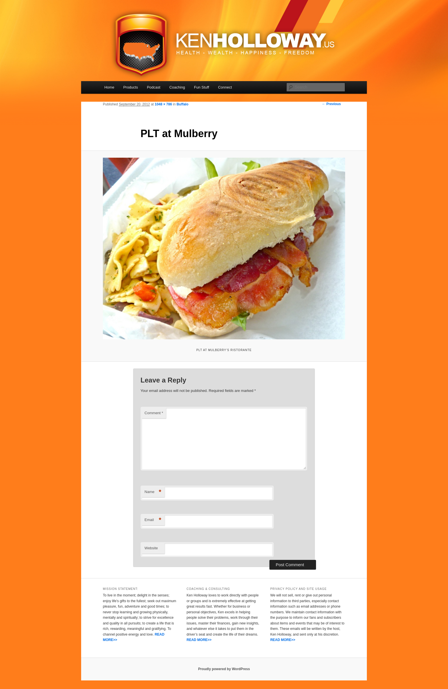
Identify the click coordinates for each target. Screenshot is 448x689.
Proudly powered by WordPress (224, 669)
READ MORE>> (199, 640)
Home (109, 87)
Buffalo (182, 104)
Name (153, 492)
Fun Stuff (201, 87)
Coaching (177, 87)
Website (151, 548)
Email (153, 520)
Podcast (153, 87)
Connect (225, 87)
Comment (154, 413)
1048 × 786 (163, 104)
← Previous (331, 104)
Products (130, 87)
